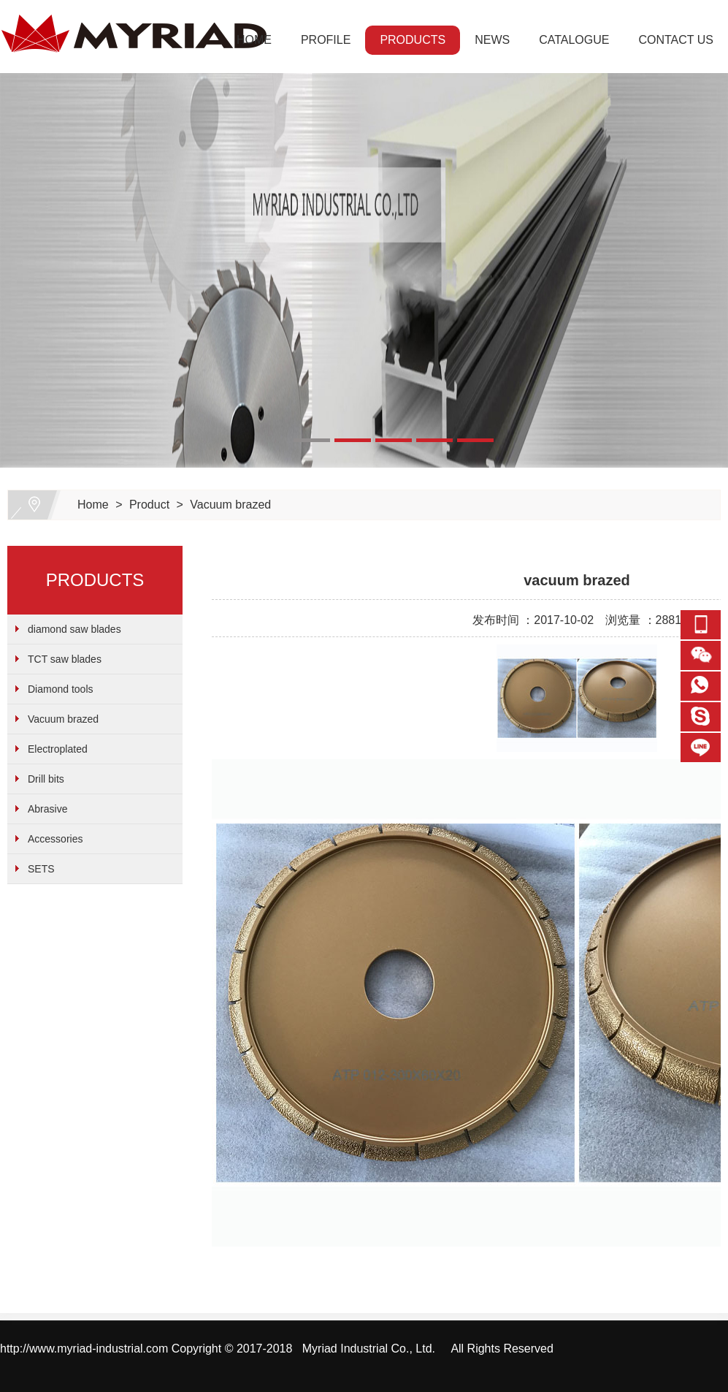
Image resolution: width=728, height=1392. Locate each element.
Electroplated (58, 749)
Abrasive (47, 809)
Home (93, 504)
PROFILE (325, 40)
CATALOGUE (574, 40)
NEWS (492, 40)
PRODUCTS (412, 40)
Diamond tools (60, 689)
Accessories (55, 839)
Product (149, 504)
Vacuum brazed (230, 504)
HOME (254, 40)
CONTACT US (675, 40)
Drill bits (46, 779)
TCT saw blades (64, 659)
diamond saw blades (74, 629)
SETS (41, 869)
